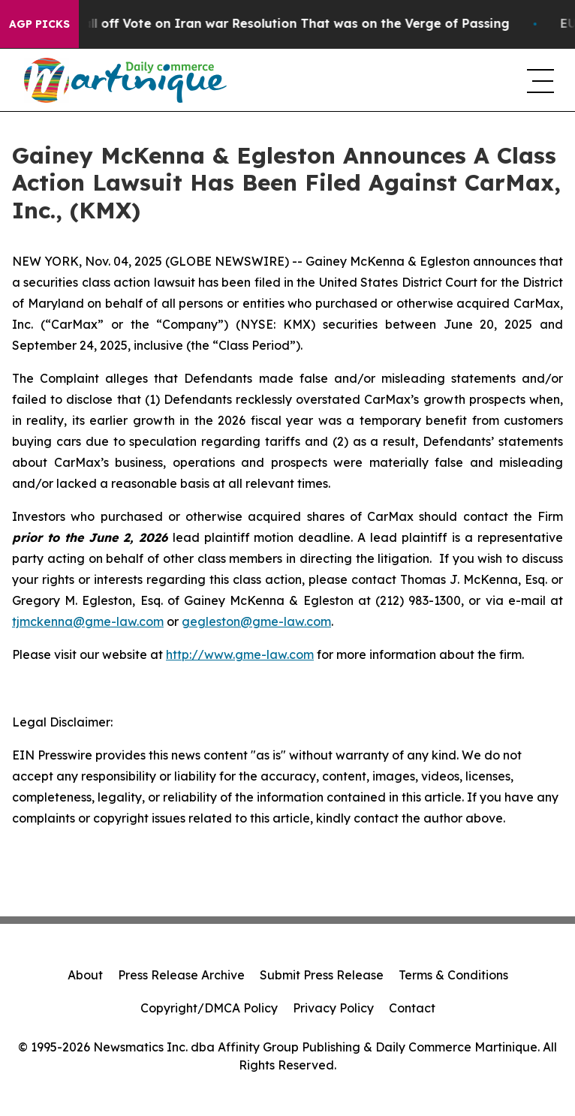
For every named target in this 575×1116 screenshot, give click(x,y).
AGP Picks (39, 24)
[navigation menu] (539, 80)
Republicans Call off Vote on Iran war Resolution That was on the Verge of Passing (268, 24)
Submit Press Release (322, 974)
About (85, 974)
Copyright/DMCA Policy (209, 1007)
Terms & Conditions (453, 974)
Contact (412, 1007)
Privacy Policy (333, 1007)
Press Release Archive (181, 974)
